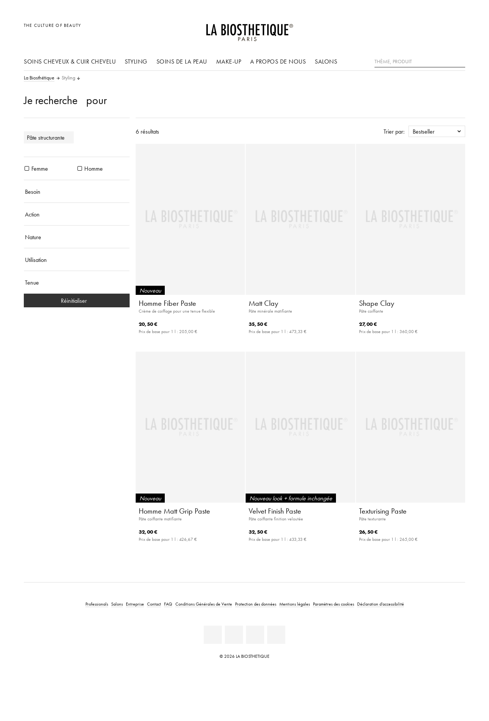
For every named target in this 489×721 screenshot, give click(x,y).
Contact (154, 604)
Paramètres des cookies (333, 604)
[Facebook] (234, 635)
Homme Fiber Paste (167, 303)
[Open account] (440, 29)
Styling (136, 61)
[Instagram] (255, 635)
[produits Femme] (27, 168)
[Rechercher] (459, 61)
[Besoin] (77, 191)
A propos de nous (278, 61)
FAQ (168, 604)
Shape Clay (376, 303)
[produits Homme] (79, 168)
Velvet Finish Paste (275, 510)
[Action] (77, 214)
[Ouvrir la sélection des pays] (423, 29)
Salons (326, 61)
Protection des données (255, 604)
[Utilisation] (77, 259)
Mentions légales (294, 604)
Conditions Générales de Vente (203, 604)
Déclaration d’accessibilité (380, 604)
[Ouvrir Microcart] (457, 29)
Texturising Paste (383, 510)
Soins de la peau (181, 61)
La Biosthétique (39, 78)
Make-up (228, 61)
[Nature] (77, 237)
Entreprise (135, 604)
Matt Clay (263, 303)
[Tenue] (77, 282)
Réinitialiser (77, 300)
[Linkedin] (213, 635)
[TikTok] (276, 635)
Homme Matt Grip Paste (174, 510)
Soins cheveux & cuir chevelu (70, 61)
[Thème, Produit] (419, 61)
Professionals (96, 604)
